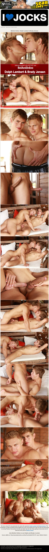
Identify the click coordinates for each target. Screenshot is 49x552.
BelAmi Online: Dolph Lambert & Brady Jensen (24, 31)
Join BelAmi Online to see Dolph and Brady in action (24, 533)
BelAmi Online (29, 530)
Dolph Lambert (33, 526)
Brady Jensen (42, 526)
